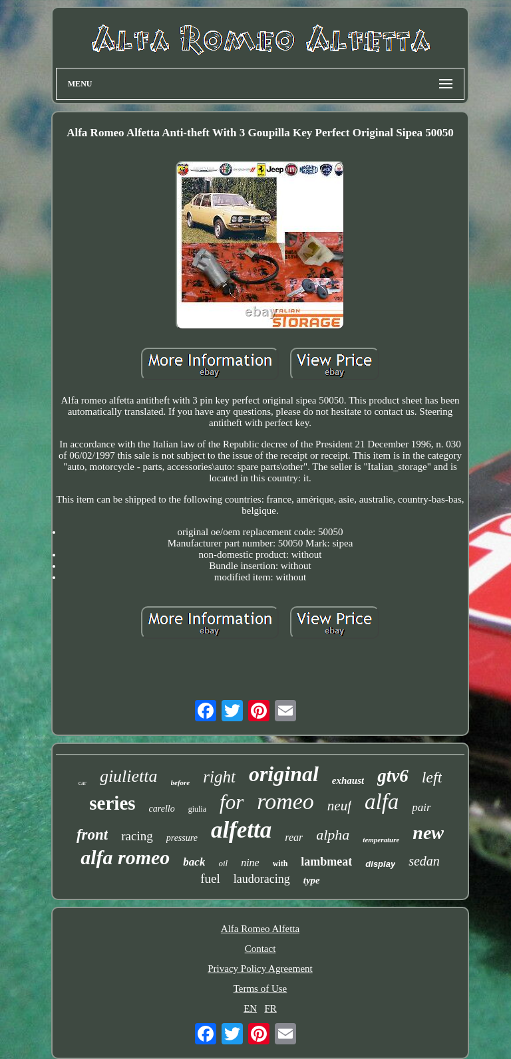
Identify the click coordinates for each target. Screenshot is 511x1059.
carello (162, 809)
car (82, 782)
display (380, 864)
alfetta (241, 830)
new (428, 832)
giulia (197, 809)
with (280, 863)
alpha (332, 834)
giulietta (129, 776)
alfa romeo (125, 857)
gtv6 (393, 776)
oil (223, 863)
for (232, 802)
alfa (382, 802)
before (180, 782)
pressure (182, 838)
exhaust (348, 780)
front (92, 834)
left (432, 777)
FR (270, 1008)
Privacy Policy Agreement (260, 968)
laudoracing (262, 878)
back (194, 862)
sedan (424, 861)
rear (294, 837)
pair (421, 807)
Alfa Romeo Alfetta (260, 928)
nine (250, 862)
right (219, 777)
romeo (285, 801)
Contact (260, 948)
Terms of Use (260, 988)
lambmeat (326, 861)
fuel (210, 878)
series (112, 803)
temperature (381, 840)
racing (136, 836)
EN (250, 1008)
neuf (339, 806)
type (311, 880)
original (284, 774)
